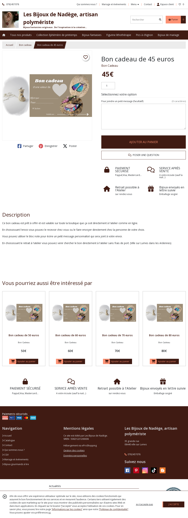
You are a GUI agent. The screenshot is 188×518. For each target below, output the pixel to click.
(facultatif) (143, 101)
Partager (25, 146)
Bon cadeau (25, 45)
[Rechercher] (160, 19)
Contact (148, 4)
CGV (5, 454)
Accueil (9, 45)
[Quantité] (108, 85)
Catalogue (8, 440)
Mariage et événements (15, 459)
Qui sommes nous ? (13, 449)
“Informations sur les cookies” (67, 509)
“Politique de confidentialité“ (113, 509)
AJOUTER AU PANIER (143, 142)
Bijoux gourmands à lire (15, 464)
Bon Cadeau (109, 66)
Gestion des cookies (73, 450)
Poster (70, 146)
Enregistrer (48, 146)
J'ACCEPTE (174, 504)
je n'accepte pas (144, 504)
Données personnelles (75, 455)
